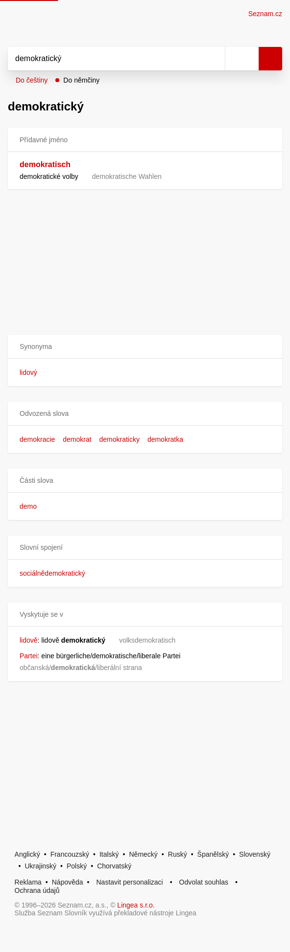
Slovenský (254, 854)
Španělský (213, 854)
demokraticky (119, 439)
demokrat (77, 439)
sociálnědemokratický (52, 573)
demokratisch (45, 164)
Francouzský (69, 854)
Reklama (28, 882)
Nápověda (67, 882)
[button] (145, 347)
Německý (143, 854)
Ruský (177, 854)
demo (28, 506)
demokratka (165, 439)
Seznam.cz (265, 14)
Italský (109, 854)
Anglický (27, 854)
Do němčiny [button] (81, 80)
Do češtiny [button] (32, 80)
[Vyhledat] (105, 58)
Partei (29, 656)
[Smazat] (214, 58)
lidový (28, 372)
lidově (29, 640)
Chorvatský (114, 866)
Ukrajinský (41, 866)
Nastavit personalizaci (129, 882)
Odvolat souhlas (203, 882)
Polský (77, 866)
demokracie (37, 439)
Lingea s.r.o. (135, 905)
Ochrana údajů (37, 890)
